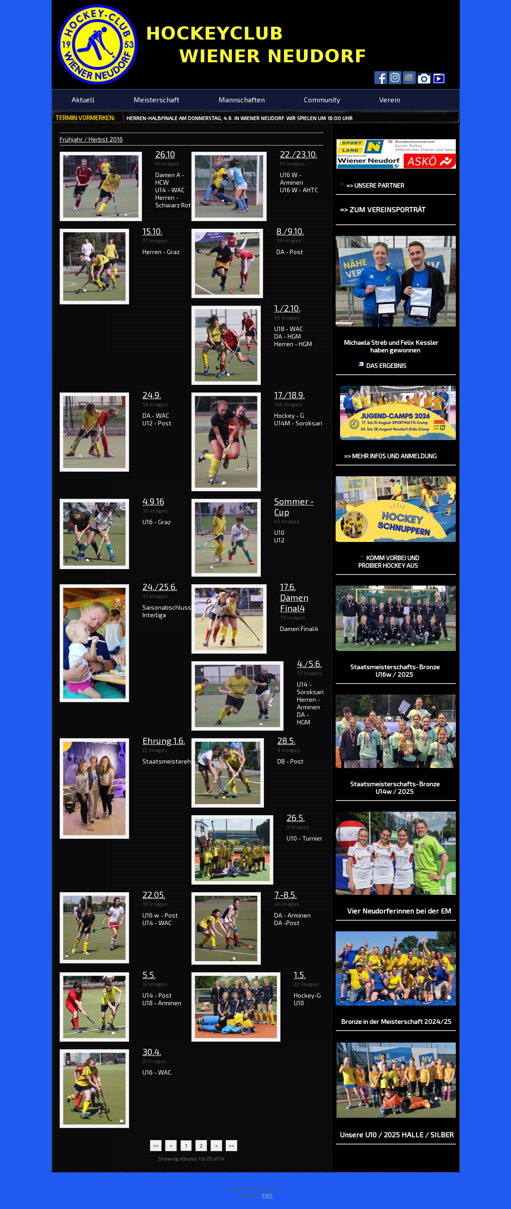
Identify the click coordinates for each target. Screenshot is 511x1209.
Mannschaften (242, 99)
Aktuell (83, 99)
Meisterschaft (156, 99)
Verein (389, 99)
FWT (267, 1195)
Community (322, 99)
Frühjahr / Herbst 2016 (91, 139)
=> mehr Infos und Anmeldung (390, 456)
